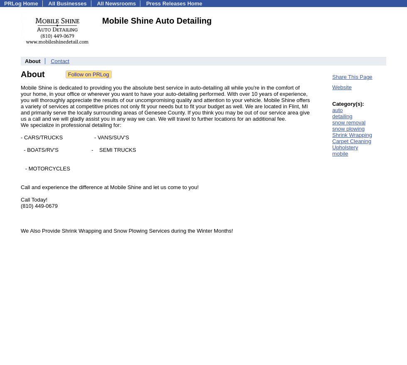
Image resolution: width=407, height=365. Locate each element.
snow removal (348, 122)
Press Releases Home (174, 3)
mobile (340, 154)
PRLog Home (21, 3)
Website (342, 87)
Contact (60, 61)
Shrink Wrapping (352, 135)
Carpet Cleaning (351, 141)
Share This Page (352, 77)
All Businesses (67, 3)
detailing (342, 116)
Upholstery (345, 147)
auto (337, 110)
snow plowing (348, 129)
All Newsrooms (116, 3)
